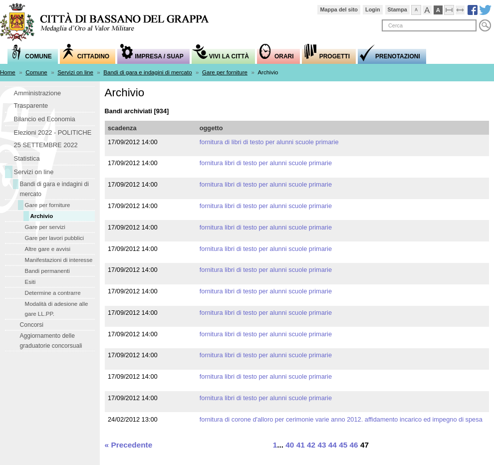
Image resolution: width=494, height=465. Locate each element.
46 (354, 445)
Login (372, 9)
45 (343, 445)
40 (289, 445)
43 (321, 445)
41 (300, 445)
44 (332, 445)
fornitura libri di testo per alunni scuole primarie (266, 163)
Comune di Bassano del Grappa (110, 23)
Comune (36, 72)
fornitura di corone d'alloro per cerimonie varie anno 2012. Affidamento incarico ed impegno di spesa (341, 419)
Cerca (485, 25)
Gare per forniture (224, 72)
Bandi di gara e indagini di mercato (147, 72)
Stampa (397, 9)
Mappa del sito (339, 9)
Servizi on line (75, 72)
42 (311, 445)
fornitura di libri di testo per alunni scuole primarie (269, 142)
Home (7, 72)
